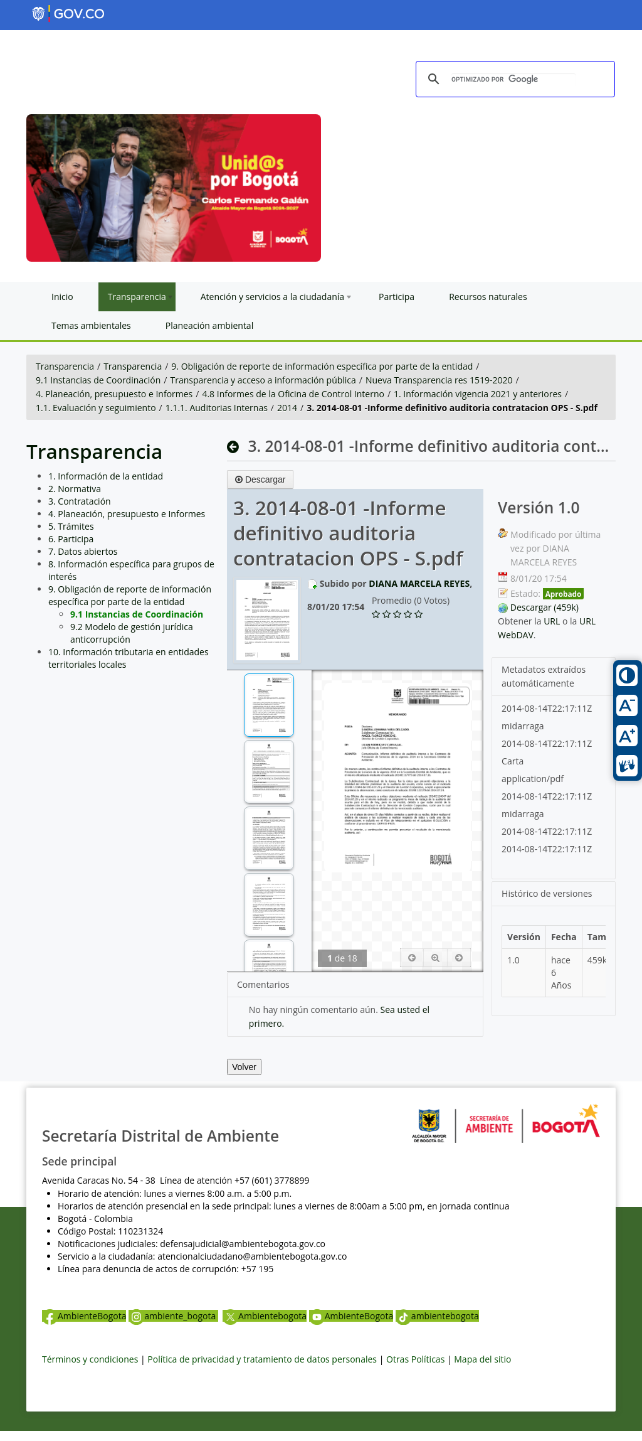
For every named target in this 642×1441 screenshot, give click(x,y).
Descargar (260, 479)
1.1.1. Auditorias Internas (217, 408)
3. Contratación (79, 501)
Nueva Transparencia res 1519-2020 (439, 380)
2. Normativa (74, 489)
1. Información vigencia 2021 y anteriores (478, 394)
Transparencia (65, 366)
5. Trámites (71, 526)
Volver (244, 1067)
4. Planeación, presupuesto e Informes (114, 394)
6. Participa (70, 539)
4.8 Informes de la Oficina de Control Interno (293, 394)
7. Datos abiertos (83, 551)
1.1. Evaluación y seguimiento (96, 408)
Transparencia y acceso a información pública (262, 380)
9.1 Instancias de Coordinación (98, 380)
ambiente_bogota (173, 1316)
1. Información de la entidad (105, 476)
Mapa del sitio (482, 1359)
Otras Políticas (415, 1359)
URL (552, 621)
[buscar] (513, 79)
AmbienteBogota (84, 1316)
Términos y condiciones (90, 1359)
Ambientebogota (265, 1316)
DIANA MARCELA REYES (419, 583)
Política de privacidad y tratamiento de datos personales (262, 1359)
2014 (287, 408)
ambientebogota (437, 1316)
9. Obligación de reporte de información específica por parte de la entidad (322, 366)
